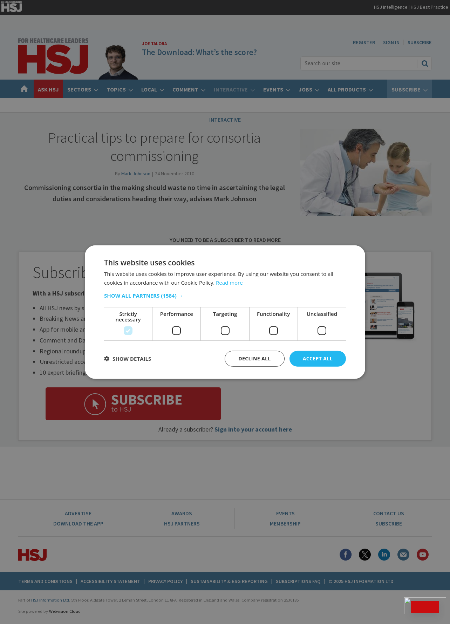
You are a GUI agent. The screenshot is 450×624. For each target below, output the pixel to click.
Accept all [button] (318, 358)
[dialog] (225, 312)
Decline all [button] (254, 358)
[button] (225, 295)
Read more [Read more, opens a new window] (229, 282)
